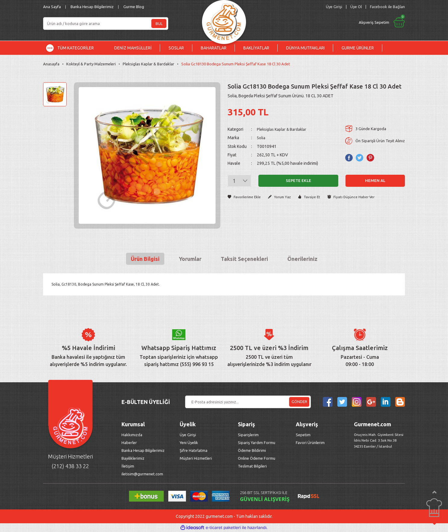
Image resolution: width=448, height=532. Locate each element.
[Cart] (331, 22)
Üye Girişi (188, 435)
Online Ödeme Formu (256, 458)
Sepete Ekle (298, 180)
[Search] (105, 23)
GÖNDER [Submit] (299, 401)
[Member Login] (334, 7)
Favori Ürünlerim (310, 442)
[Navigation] (74, 48)
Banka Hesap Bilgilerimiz (92, 7)
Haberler (129, 442)
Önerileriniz (302, 259)
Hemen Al (375, 180)
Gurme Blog (133, 7)
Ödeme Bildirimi (252, 450)
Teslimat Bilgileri (253, 466)
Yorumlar (190, 259)
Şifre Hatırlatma (193, 450)
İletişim (127, 466)
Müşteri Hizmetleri (196, 458)
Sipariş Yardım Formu (256, 442)
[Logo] (224, 20)
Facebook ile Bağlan (387, 7)
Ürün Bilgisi (145, 259)
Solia (261, 137)
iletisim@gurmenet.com (142, 474)
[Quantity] (239, 180)
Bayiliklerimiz (132, 458)
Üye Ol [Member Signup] (356, 7)
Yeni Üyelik (189, 442)
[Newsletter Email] (248, 402)
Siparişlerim (248, 435)
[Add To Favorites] (245, 197)
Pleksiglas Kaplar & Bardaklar (284, 129)
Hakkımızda (131, 435)
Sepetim (303, 435)
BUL (159, 23)
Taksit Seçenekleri (244, 259)
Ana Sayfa (52, 7)
